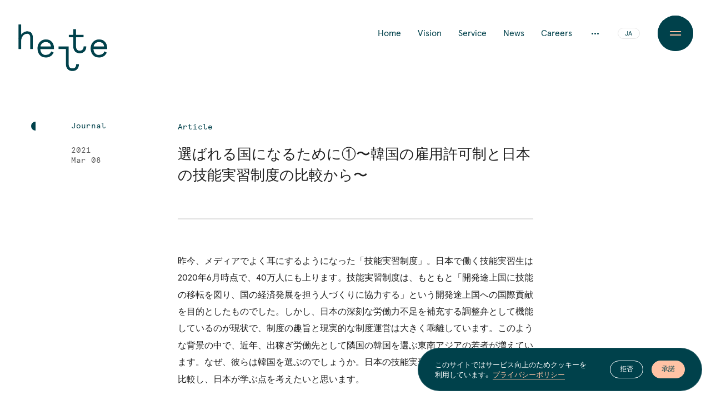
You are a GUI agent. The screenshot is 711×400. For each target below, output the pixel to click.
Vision (430, 33)
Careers (556, 33)
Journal (88, 126)
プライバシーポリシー (529, 374)
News (513, 33)
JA (628, 34)
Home (389, 33)
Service (472, 33)
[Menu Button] (675, 33)
